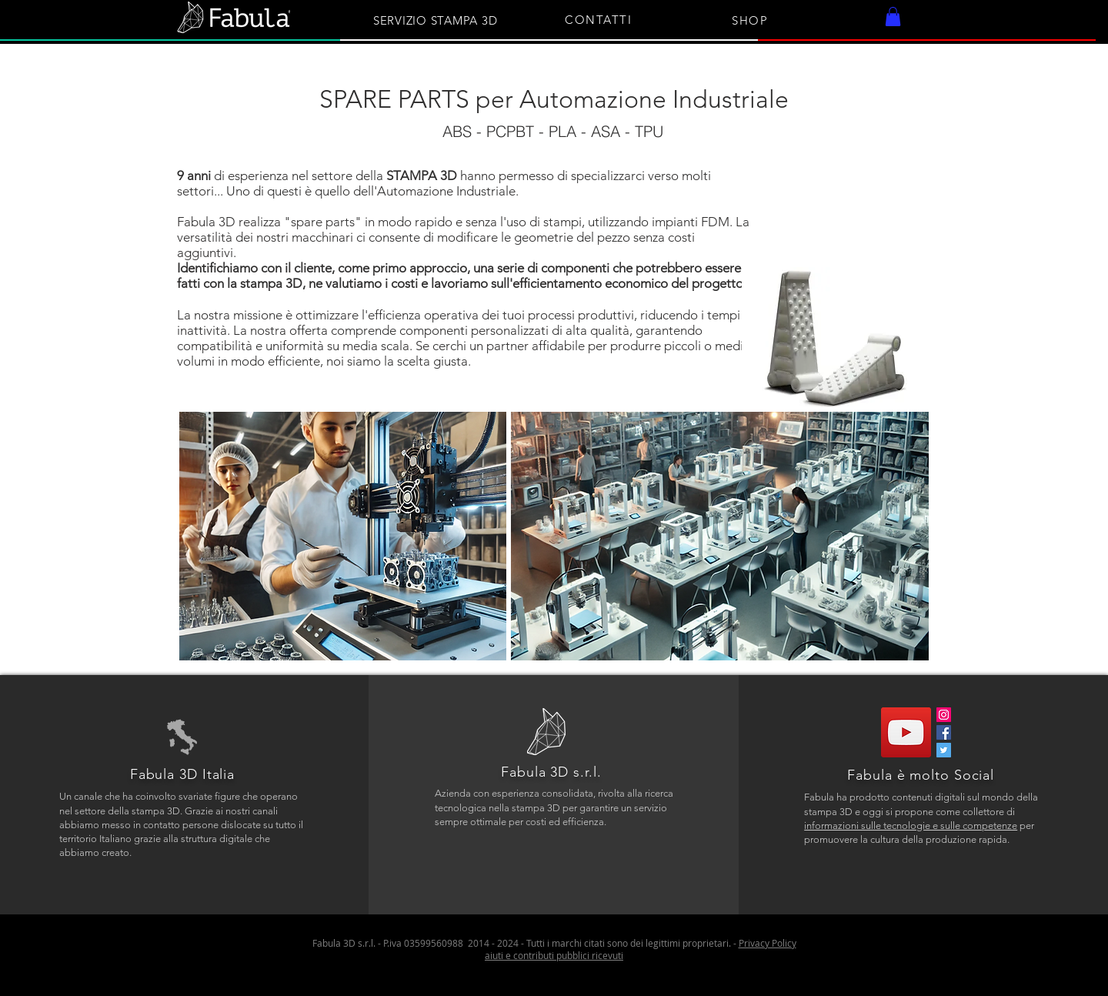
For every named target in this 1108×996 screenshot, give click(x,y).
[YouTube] (906, 732)
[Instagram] (943, 714)
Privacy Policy (767, 943)
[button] (893, 16)
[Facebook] (943, 732)
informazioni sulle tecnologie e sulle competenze (910, 825)
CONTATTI (598, 19)
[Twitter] (943, 750)
